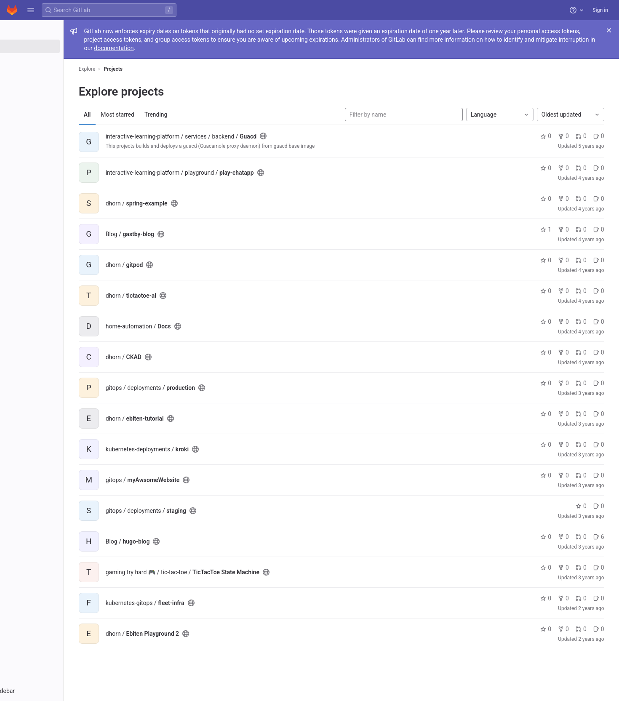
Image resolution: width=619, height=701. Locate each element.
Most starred (154, 114)
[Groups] (53, 60)
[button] (30, 10)
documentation (251, 48)
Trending (191, 114)
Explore (123, 69)
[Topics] (53, 74)
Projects (149, 69)
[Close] (609, 30)
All (123, 114)
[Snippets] (53, 88)
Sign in (600, 10)
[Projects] (53, 46)
